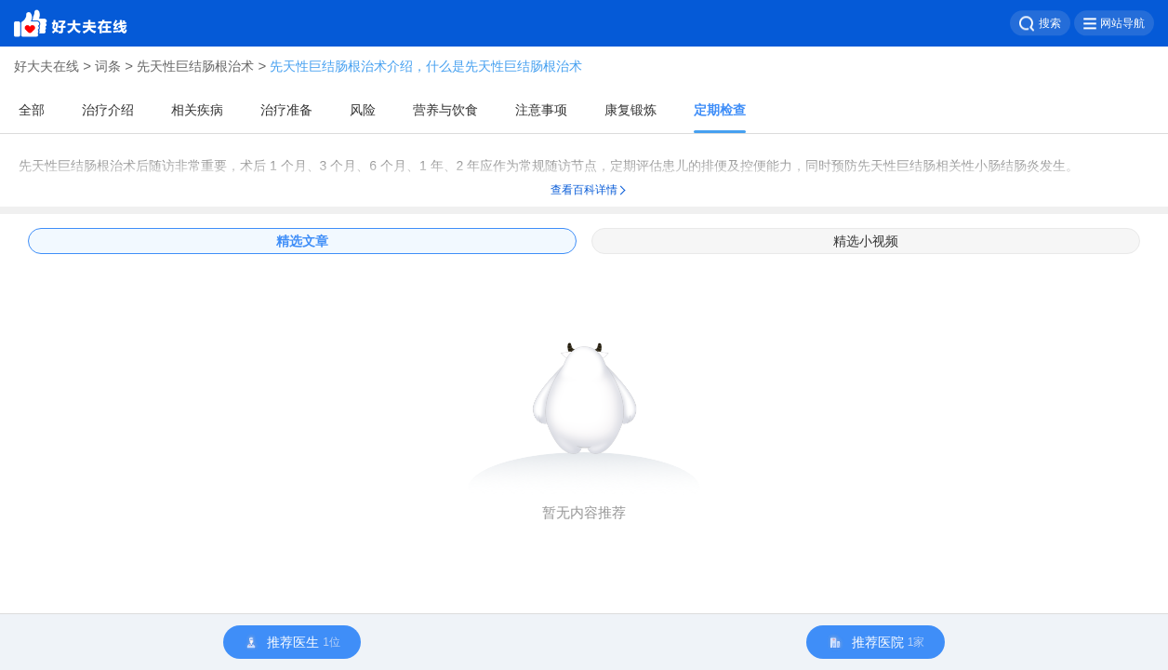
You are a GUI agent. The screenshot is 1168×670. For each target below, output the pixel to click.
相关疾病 (197, 109)
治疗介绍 (108, 109)
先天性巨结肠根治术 (195, 66)
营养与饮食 (445, 109)
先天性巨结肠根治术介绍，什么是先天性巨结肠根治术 (426, 66)
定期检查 (720, 109)
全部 (32, 109)
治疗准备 (286, 109)
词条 (108, 66)
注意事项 (541, 109)
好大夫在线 (46, 66)
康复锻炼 (630, 109)
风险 (363, 109)
